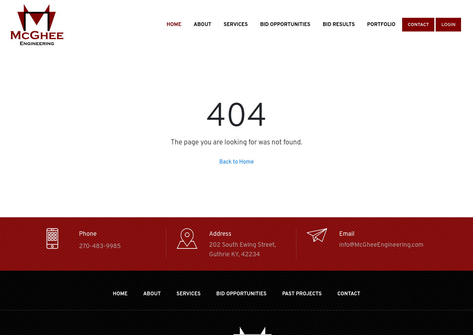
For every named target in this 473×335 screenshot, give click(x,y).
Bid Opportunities (285, 25)
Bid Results (339, 25)
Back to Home (236, 162)
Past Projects (301, 294)
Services (235, 25)
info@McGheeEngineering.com (381, 245)
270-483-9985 (100, 246)
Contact (418, 25)
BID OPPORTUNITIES (241, 294)
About (203, 25)
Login (448, 25)
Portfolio (381, 25)
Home (174, 25)
